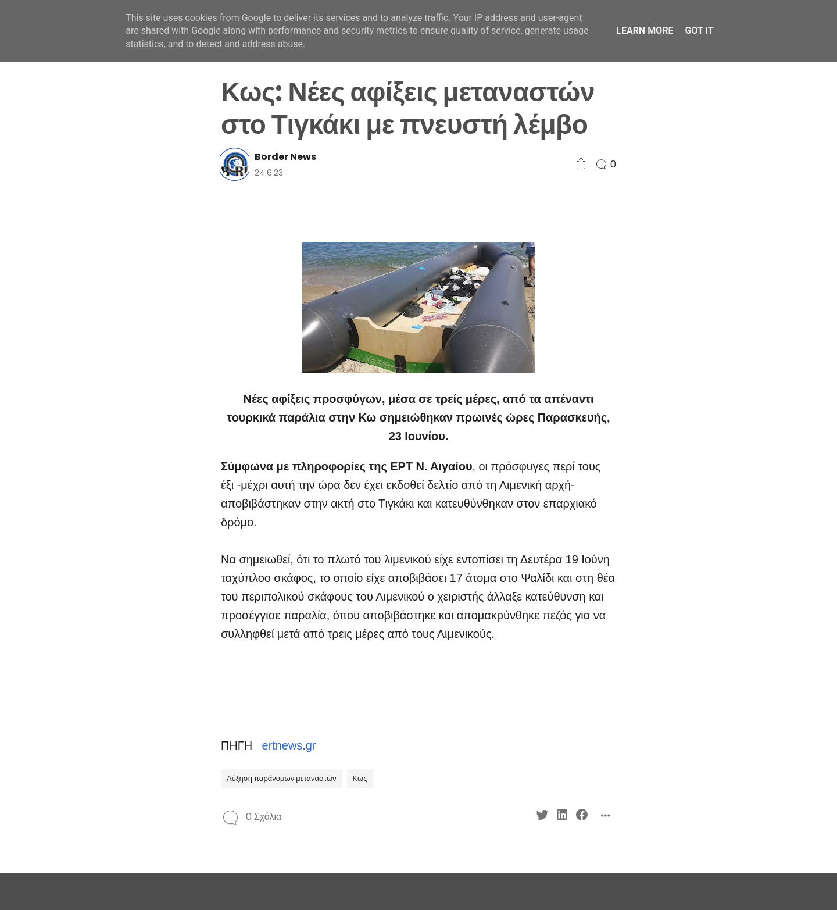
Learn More (644, 30)
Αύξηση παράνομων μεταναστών (282, 778)
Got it (699, 30)
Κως (360, 778)
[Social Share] (581, 164)
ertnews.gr (289, 745)
